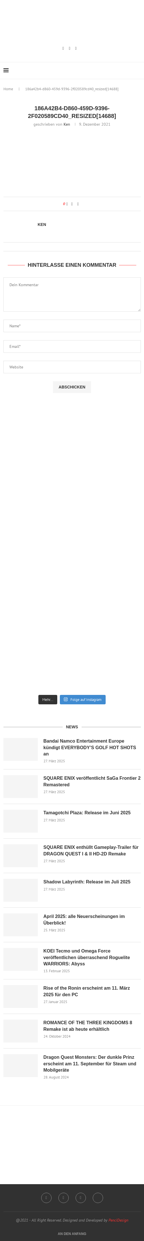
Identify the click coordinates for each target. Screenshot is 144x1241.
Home (8, 89)
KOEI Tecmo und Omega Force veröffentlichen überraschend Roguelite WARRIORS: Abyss (87, 957)
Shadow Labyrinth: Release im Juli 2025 (87, 881)
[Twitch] (69, 49)
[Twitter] (98, 1198)
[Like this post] (67, 204)
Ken (67, 124)
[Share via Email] (78, 204)
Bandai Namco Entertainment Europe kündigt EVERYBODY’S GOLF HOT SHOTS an (90, 747)
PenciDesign (118, 1220)
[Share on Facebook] (72, 204)
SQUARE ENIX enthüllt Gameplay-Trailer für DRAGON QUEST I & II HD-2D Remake (91, 850)
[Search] (138, 70)
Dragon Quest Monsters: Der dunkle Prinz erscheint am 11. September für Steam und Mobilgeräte (90, 1063)
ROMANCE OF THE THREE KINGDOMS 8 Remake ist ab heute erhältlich (88, 1025)
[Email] (76, 49)
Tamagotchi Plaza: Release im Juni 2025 (87, 812)
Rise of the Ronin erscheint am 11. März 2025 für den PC (87, 991)
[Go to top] (72, 1233)
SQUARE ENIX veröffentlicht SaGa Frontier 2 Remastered (92, 781)
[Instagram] (63, 49)
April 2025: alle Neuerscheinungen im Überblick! (84, 919)
